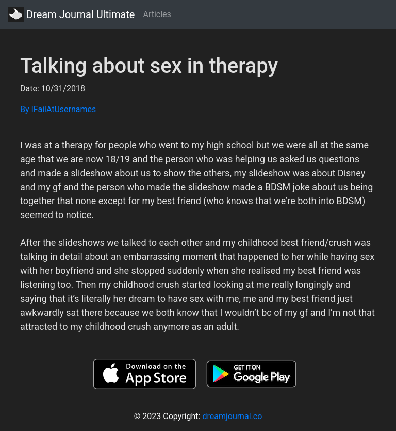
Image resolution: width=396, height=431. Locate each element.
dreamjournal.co (232, 416)
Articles (157, 14)
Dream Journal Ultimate (71, 14)
